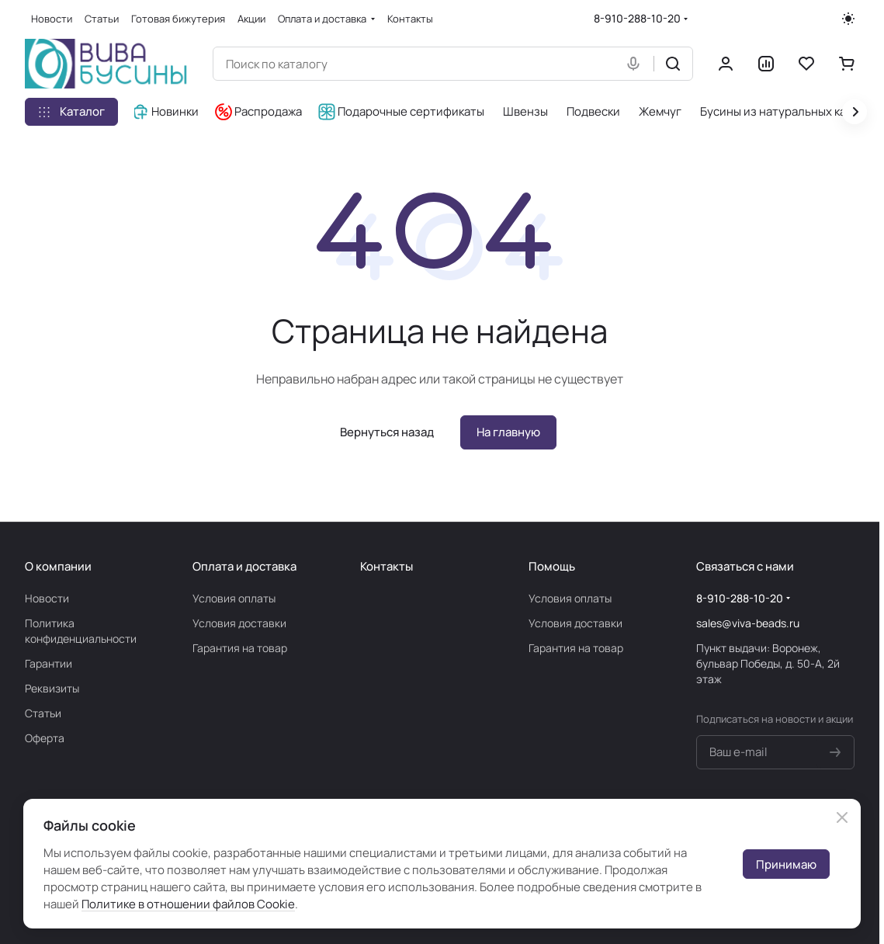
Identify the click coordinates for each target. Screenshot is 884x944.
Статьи (43, 713)
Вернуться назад (387, 432)
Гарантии (48, 663)
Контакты (386, 566)
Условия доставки (239, 623)
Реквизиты (52, 688)
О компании (58, 566)
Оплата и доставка (244, 566)
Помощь (552, 566)
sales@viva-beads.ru (747, 623)
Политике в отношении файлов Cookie (188, 904)
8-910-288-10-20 (637, 18)
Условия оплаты (234, 598)
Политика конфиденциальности (81, 631)
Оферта (44, 738)
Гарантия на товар (239, 647)
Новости (47, 598)
